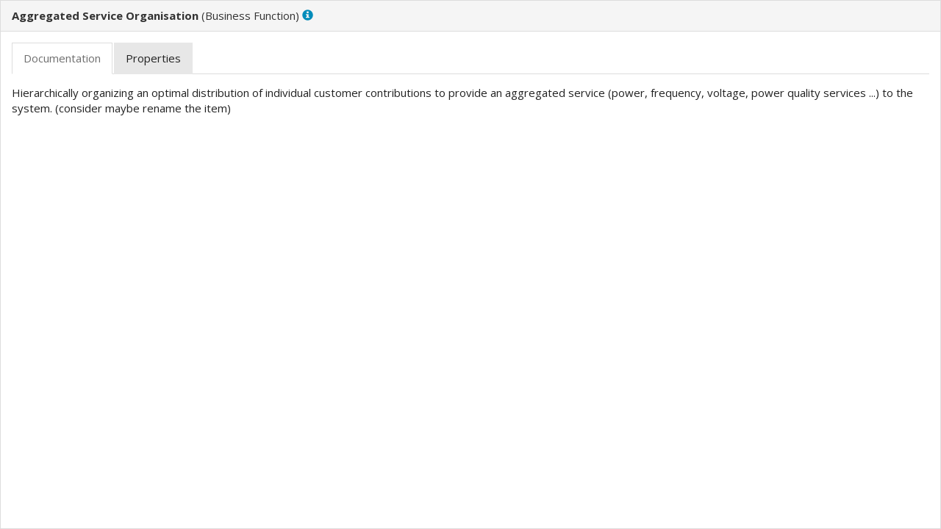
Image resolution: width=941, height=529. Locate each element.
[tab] (62, 58)
